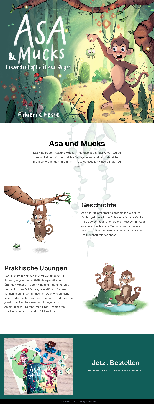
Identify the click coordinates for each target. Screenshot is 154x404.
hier (123, 370)
